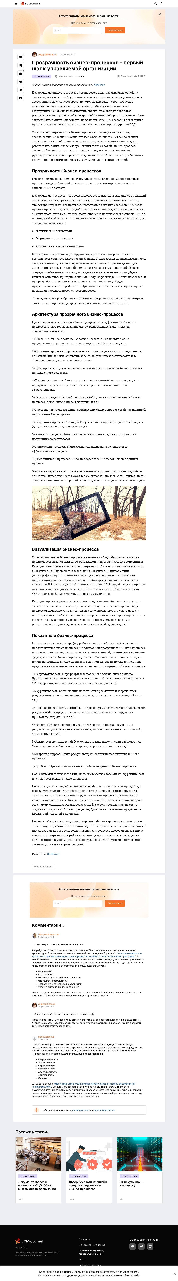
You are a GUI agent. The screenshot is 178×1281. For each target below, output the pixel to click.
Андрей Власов (46, 1003)
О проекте (84, 1239)
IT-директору (41, 76)
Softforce (53, 854)
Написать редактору (90, 1265)
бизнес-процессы (43, 866)
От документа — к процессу (131, 1183)
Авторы (83, 1259)
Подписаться (115, 30)
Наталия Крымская (48, 934)
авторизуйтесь (80, 1110)
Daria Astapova (46, 1036)
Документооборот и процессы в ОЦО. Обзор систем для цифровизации (37, 1185)
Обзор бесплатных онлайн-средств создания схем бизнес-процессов (88, 1185)
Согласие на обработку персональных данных (91, 1252)
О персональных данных (92, 1245)
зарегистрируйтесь (104, 1110)
